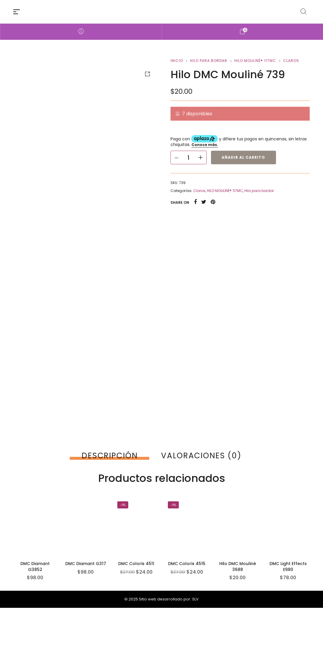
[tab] (109, 455)
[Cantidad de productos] (188, 157)
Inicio (177, 60)
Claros (291, 60)
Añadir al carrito (243, 157)
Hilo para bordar (208, 60)
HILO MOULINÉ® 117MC (255, 60)
